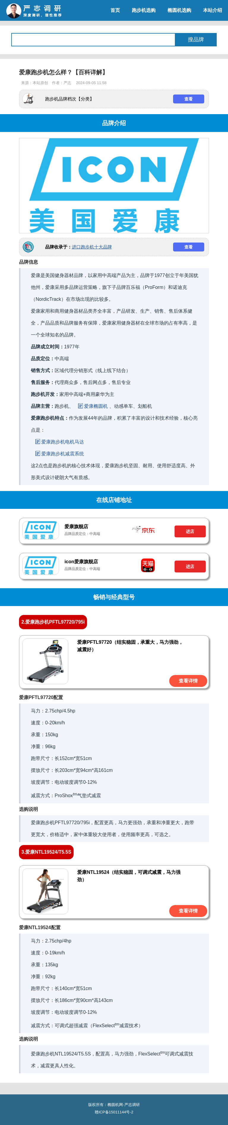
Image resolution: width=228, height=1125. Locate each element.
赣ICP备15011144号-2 (114, 1112)
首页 (115, 10)
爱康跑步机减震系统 (62, 453)
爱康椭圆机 (96, 406)
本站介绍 (212, 10)
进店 (190, 531)
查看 (188, 99)
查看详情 (188, 680)
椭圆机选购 (179, 10)
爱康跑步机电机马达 (62, 441)
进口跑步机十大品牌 (92, 246)
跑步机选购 (144, 10)
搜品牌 (196, 40)
